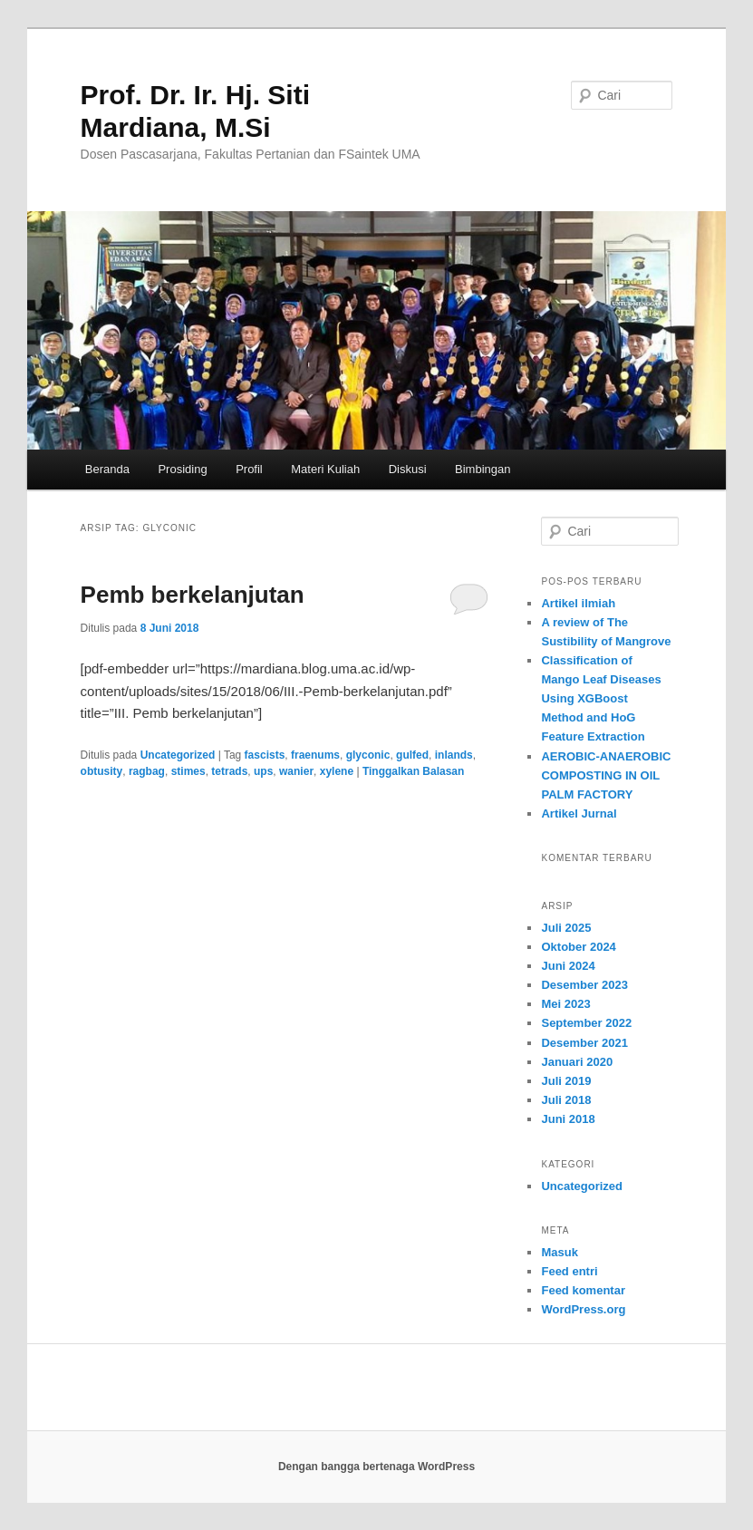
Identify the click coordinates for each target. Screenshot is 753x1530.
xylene (336, 771)
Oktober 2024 (578, 947)
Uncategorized (178, 755)
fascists (265, 755)
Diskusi (408, 469)
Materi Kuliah (325, 469)
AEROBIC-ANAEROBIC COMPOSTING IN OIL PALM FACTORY (606, 775)
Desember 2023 (584, 985)
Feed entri (569, 1271)
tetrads (229, 771)
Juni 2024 (567, 966)
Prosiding (182, 469)
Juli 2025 (566, 927)
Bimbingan (482, 469)
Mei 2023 (565, 1004)
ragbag (147, 771)
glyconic (368, 755)
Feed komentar (582, 1290)
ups (263, 771)
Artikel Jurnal (578, 813)
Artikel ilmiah (578, 603)
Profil (249, 469)
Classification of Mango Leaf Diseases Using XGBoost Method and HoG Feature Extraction (601, 699)
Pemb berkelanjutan (192, 594)
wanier (296, 771)
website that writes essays (455, 1374)
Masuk (559, 1252)
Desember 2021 (584, 1043)
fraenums (315, 755)
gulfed (412, 755)
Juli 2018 (566, 1100)
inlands (454, 755)
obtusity (102, 771)
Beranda (107, 469)
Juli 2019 (566, 1081)
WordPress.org (583, 1309)
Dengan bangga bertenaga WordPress (376, 1466)
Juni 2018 (567, 1119)
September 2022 (586, 1023)
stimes (188, 771)
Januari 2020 (577, 1062)
